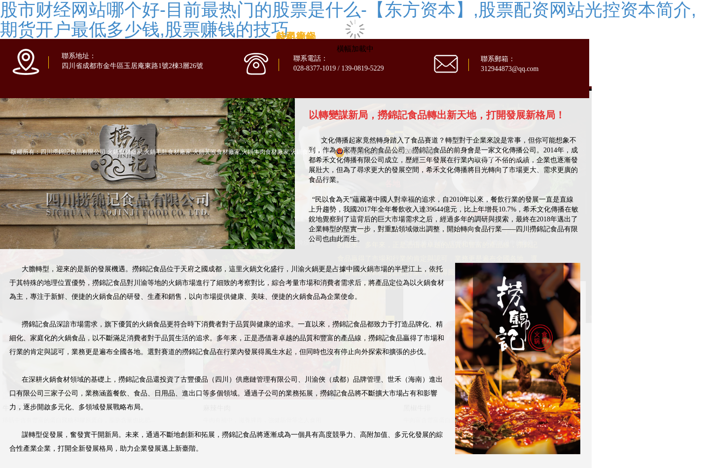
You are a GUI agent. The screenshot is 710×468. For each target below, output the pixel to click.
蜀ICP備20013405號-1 (502, 156)
